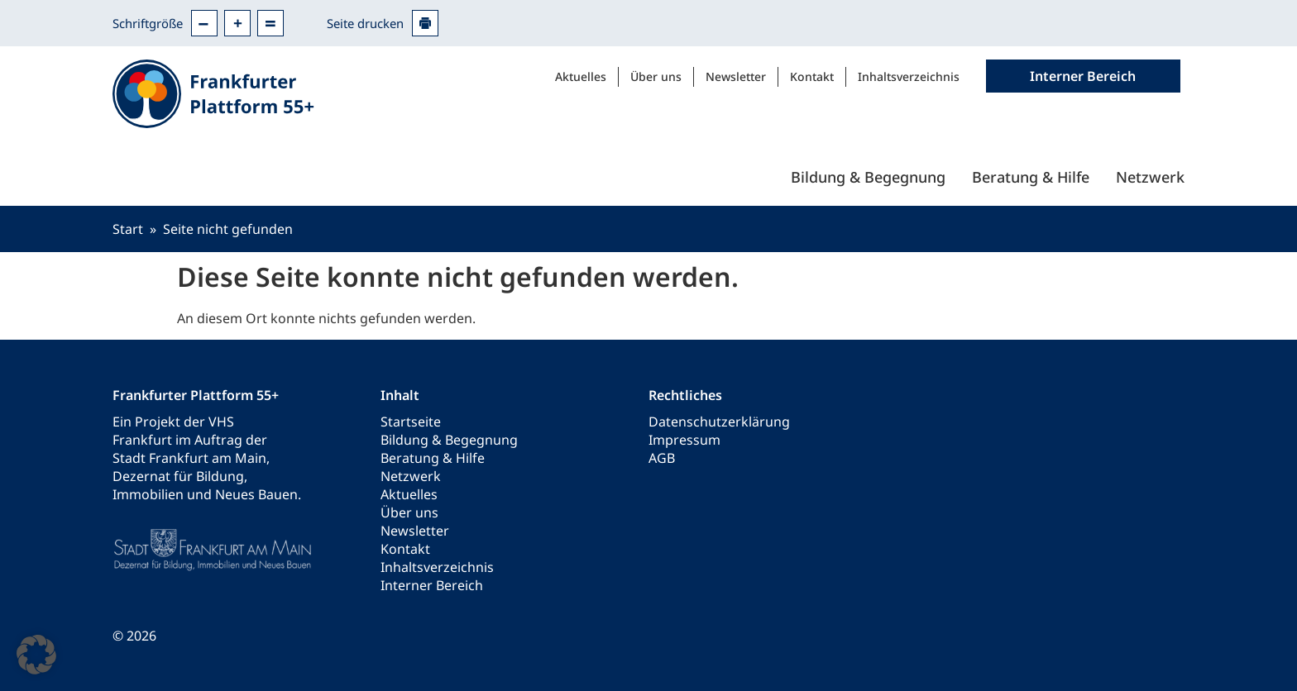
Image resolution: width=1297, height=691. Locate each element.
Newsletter (736, 76)
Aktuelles (580, 76)
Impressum (684, 440)
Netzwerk (1150, 177)
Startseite (410, 421)
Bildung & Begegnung (868, 177)
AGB (661, 458)
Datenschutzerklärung (719, 421)
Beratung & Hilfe (1030, 177)
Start (127, 229)
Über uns (656, 76)
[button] (36, 654)
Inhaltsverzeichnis (909, 76)
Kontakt (812, 76)
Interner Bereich (431, 585)
